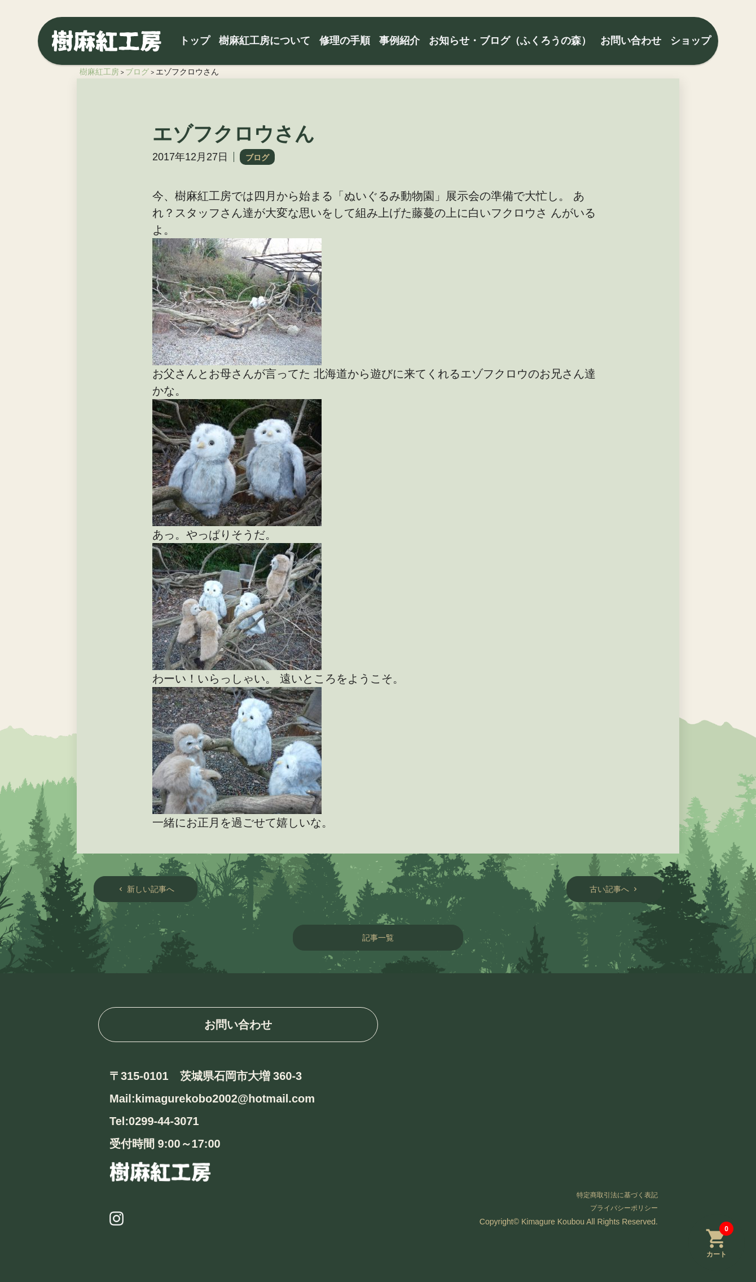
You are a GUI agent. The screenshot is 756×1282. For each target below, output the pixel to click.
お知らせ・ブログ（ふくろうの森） (510, 40)
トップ (194, 40)
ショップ (690, 40)
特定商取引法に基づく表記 (617, 1195)
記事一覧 (378, 937)
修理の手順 (344, 40)
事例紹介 (399, 40)
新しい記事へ (145, 889)
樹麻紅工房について (264, 40)
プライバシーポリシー (624, 1208)
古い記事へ (614, 889)
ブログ (257, 157)
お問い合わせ (630, 40)
